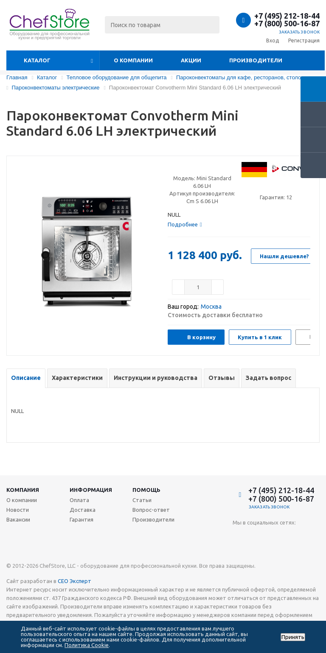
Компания (22, 490)
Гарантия (81, 519)
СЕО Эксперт (74, 581)
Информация (91, 490)
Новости (17, 510)
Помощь (146, 490)
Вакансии (18, 519)
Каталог (37, 60)
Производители (255, 60)
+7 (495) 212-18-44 (287, 16)
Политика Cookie (87, 645)
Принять (292, 637)
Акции (191, 60)
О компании (133, 60)
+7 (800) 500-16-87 (287, 23)
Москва (211, 306)
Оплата (79, 500)
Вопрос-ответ (151, 510)
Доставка (83, 510)
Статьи (142, 500)
